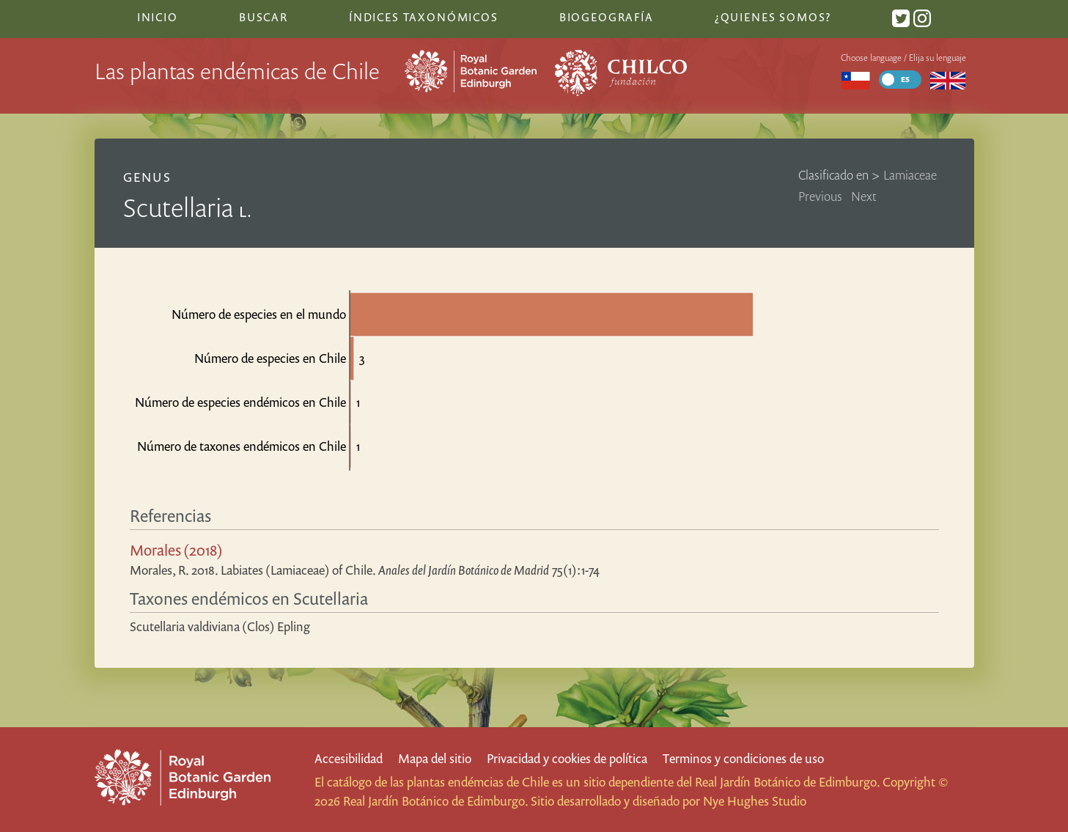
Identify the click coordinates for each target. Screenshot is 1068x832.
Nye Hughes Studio (754, 800)
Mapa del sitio (434, 758)
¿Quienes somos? (773, 17)
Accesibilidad (348, 758)
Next (864, 196)
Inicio (157, 17)
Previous (820, 196)
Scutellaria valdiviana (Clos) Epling (220, 626)
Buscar (263, 17)
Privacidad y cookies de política (567, 758)
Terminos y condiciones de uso (743, 758)
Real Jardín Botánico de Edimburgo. (787, 781)
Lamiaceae (910, 174)
